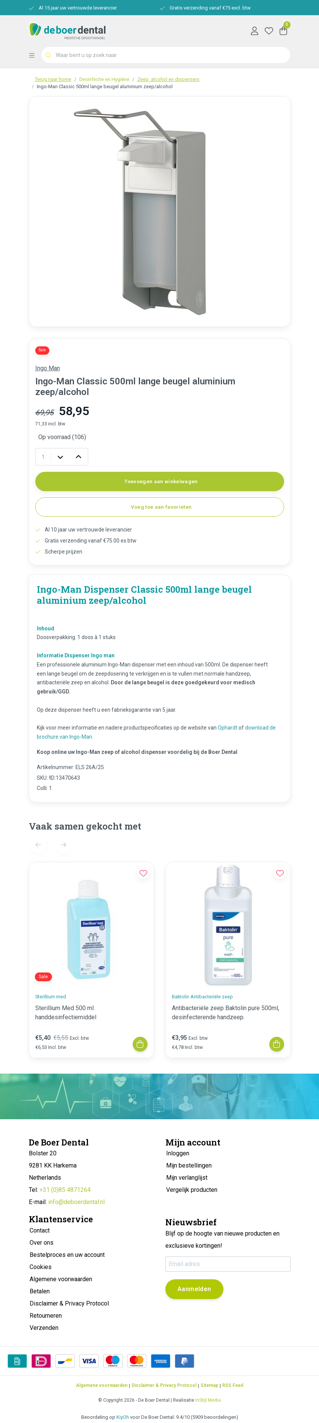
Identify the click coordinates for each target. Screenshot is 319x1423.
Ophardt (227, 728)
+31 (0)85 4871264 (65, 1189)
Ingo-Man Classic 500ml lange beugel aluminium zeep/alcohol (105, 86)
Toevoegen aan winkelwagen (161, 481)
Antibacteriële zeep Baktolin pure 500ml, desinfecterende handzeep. (225, 1012)
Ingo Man (47, 368)
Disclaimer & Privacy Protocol (164, 1385)
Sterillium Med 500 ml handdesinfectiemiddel (65, 1012)
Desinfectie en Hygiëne (104, 79)
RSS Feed (232, 1385)
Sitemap (209, 1385)
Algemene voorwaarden (101, 1385)
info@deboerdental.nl (76, 1202)
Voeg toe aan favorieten (161, 507)
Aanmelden (194, 1289)
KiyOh (122, 1417)
